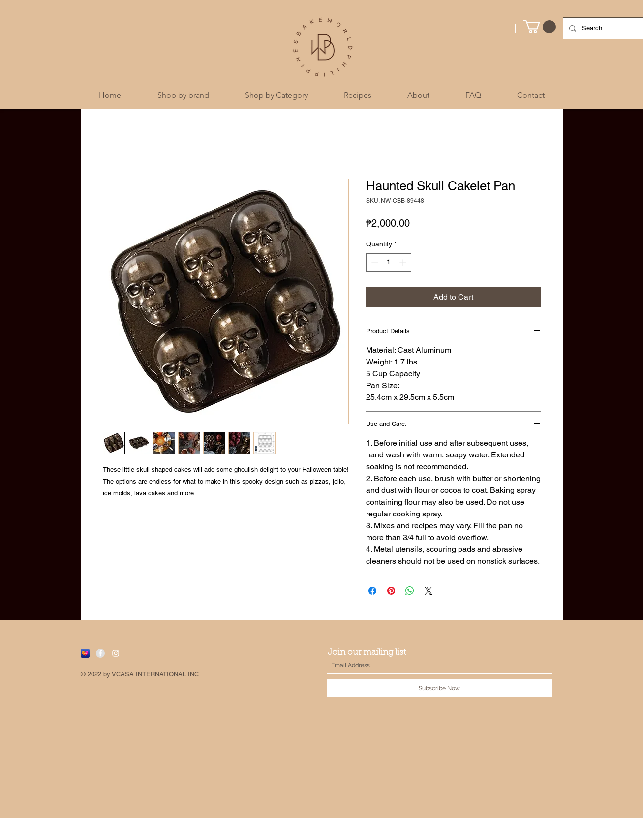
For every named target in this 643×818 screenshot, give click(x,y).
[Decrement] (373, 262)
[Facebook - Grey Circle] (100, 653)
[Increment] (404, 262)
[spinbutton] (389, 262)
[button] (539, 26)
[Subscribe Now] (439, 688)
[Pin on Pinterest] (391, 591)
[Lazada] (85, 653)
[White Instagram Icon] (115, 653)
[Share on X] (428, 591)
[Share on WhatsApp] (410, 591)
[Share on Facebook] (372, 591)
